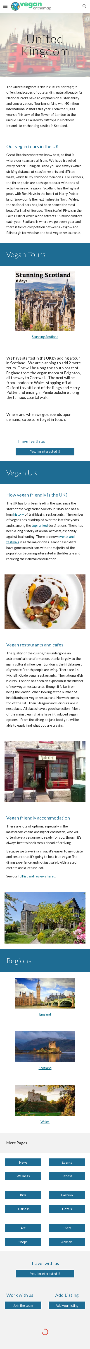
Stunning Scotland (45, 337)
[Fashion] (67, 1195)
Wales (45, 1122)
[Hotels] (67, 1209)
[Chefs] (67, 1228)
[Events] (67, 1162)
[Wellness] (23, 1176)
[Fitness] (67, 1176)
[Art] (23, 1228)
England (45, 1014)
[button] (5, 6)
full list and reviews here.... (37, 876)
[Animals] (67, 1242)
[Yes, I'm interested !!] (45, 451)
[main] (45, 45)
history (18, 514)
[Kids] (23, 1195)
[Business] (23, 1209)
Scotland (45, 1068)
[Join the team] (23, 1305)
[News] (23, 1162)
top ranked (40, 525)
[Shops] (23, 1242)
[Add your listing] (67, 1305)
